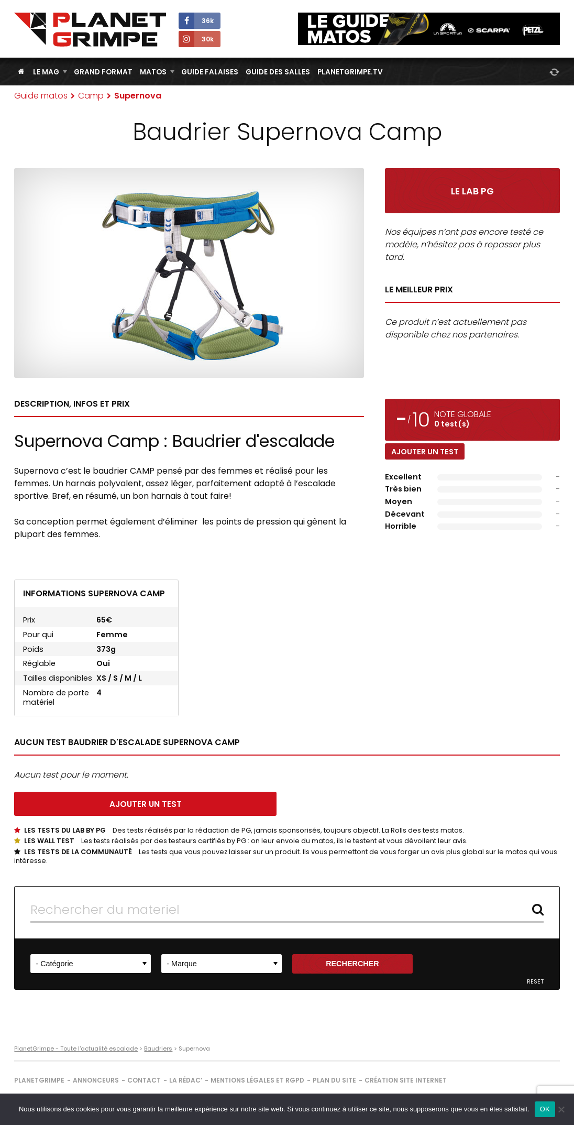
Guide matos (41, 96)
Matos (153, 72)
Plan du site (334, 1080)
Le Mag (46, 72)
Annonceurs (96, 1080)
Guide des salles (278, 72)
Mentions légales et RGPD (257, 1080)
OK (545, 1109)
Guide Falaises (209, 72)
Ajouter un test (424, 451)
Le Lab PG (472, 191)
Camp (91, 96)
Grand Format (103, 72)
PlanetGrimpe (39, 1080)
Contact (144, 1080)
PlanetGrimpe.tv (350, 72)
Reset (535, 982)
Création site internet (406, 1080)
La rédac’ (185, 1080)
